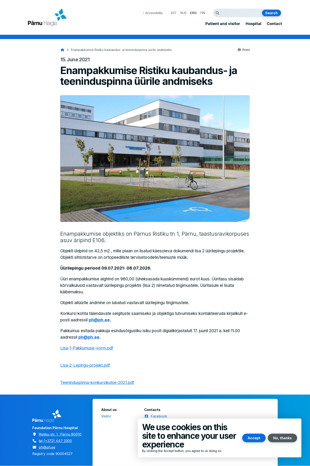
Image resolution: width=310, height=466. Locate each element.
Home (62, 50)
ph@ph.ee (99, 320)
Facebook (159, 416)
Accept (254, 438)
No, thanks (282, 438)
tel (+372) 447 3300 (55, 441)
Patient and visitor (222, 24)
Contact (274, 24)
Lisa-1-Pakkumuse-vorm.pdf (87, 348)
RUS (183, 13)
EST (174, 13)
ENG (193, 13)
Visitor (106, 416)
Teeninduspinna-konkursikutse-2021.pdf (97, 382)
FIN (202, 13)
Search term (218, 13)
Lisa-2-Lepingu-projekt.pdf (85, 365)
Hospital (253, 24)
